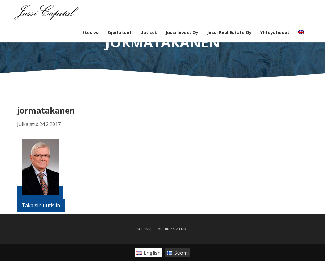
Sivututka (180, 229)
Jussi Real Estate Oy (229, 32)
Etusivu (90, 32)
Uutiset (148, 32)
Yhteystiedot (274, 32)
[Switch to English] (148, 252)
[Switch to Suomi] (177, 252)
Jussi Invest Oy (182, 32)
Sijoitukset (119, 32)
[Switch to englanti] (301, 32)
